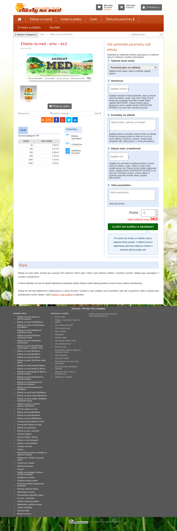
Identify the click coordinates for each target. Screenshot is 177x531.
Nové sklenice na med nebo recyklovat (66, 362)
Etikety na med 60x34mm (28, 415)
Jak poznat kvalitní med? (65, 341)
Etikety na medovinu (26, 428)
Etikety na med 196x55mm (29, 418)
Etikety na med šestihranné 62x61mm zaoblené (29, 383)
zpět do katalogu (59, 113)
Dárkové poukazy (25, 466)
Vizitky (20, 449)
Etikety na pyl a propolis (28, 431)
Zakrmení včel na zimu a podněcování (65, 373)
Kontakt (55, 27)
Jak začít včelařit (62, 358)
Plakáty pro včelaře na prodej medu (30, 459)
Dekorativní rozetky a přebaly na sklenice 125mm (32, 454)
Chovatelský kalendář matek (30, 495)
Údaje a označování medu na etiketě (67, 321)
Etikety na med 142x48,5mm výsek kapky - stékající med (30, 347)
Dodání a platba (71, 19)
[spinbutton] (149, 213)
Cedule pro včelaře (26, 463)
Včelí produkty (61, 355)
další (97, 113)
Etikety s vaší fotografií (27, 440)
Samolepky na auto (26, 492)
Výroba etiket (23, 511)
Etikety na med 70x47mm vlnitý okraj (31, 361)
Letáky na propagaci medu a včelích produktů (30, 473)
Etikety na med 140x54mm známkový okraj (29, 331)
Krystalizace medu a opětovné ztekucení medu (68, 351)
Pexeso (20, 469)
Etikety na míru (24, 514)
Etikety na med (41, 19)
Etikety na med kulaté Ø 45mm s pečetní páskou (32, 373)
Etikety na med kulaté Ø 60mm (31, 365)
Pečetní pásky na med (27, 409)
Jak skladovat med (63, 344)
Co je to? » (107, 9)
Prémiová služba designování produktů (30, 485)
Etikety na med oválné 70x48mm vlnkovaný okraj (32, 400)
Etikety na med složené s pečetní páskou (28, 318)
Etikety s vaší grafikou (62, 294)
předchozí (24, 113)
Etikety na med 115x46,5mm (61, 34)
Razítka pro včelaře (26, 477)
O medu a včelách (29, 27)
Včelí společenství (62, 328)
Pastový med (60, 347)
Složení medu (61, 337)
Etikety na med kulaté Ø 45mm (31, 369)
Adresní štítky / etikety (27, 437)
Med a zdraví (60, 331)
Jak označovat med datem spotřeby (66, 368)
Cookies (100, 308)
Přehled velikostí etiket (27, 489)
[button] (156, 211)
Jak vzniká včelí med (64, 325)
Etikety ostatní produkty (28, 501)
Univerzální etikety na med (29, 425)
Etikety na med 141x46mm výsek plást (29, 342)
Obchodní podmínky (120, 19)
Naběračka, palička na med (29, 504)
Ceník (93, 19)
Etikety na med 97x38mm (28, 357)
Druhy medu (60, 317)
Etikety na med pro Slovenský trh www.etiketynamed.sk (103, 315)
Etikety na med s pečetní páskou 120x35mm (28, 405)
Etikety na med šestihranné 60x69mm (29, 388)
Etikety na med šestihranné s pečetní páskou (30, 378)
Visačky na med (24, 446)
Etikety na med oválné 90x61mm (32, 396)
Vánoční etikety (24, 434)
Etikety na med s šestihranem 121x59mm (30, 326)
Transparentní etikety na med (30, 421)
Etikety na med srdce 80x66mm (31, 392)
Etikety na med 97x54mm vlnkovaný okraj (28, 336)
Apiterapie (59, 334)
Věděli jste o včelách (63, 377)
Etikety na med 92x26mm (28, 354)
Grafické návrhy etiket (27, 481)
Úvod (42, 34)
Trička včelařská (24, 507)
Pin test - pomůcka (25, 498)
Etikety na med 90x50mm (28, 351)
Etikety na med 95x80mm (28, 412)
